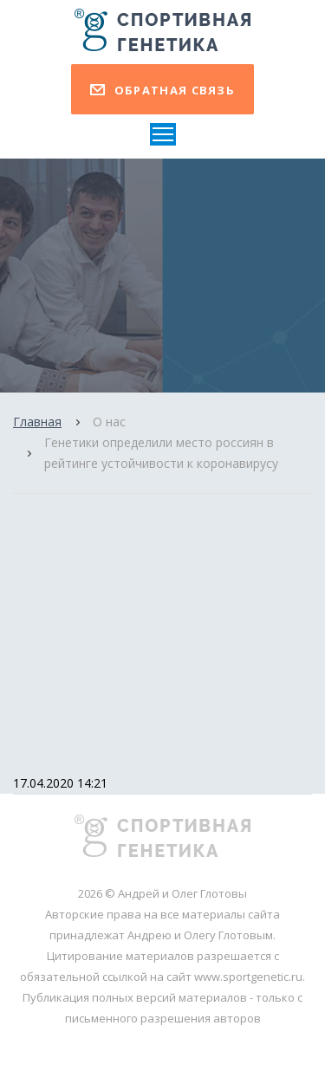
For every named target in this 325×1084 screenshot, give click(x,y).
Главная (37, 421)
